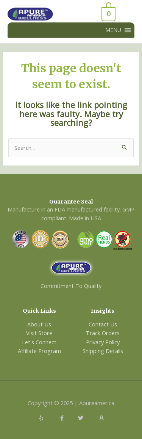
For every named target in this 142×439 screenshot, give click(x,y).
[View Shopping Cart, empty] (89, 14)
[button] (113, 30)
